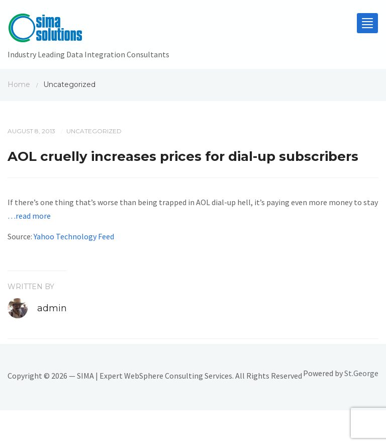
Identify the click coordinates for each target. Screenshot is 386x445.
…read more (29, 216)
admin (52, 308)
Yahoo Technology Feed (74, 236)
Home (19, 84)
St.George (361, 373)
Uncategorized (94, 131)
